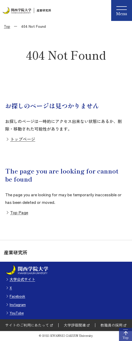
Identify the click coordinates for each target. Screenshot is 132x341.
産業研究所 (44, 10)
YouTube (17, 312)
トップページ (22, 139)
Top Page (19, 212)
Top (7, 26)
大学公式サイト (22, 279)
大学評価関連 (75, 325)
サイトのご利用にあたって (27, 325)
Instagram (18, 304)
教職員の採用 (111, 325)
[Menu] (121, 10)
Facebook (17, 296)
